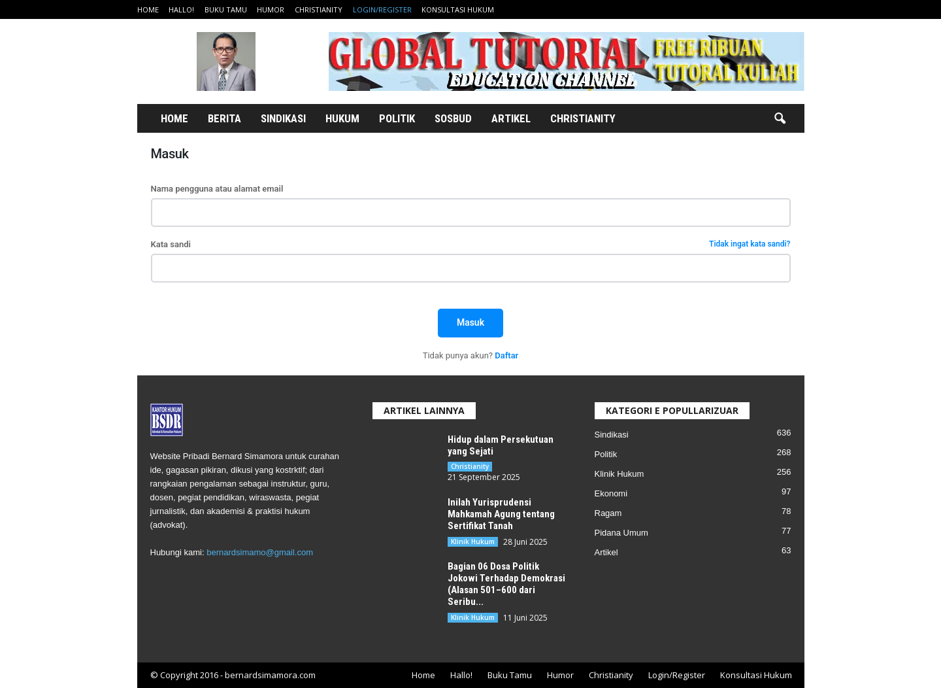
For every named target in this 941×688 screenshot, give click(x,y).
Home (148, 9)
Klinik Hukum (473, 541)
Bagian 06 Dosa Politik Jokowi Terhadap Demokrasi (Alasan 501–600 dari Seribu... (506, 584)
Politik (397, 118)
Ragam (608, 513)
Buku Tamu (226, 9)
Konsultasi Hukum (457, 9)
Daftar (506, 355)
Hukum (342, 118)
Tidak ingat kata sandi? (749, 244)
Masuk (470, 322)
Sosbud (453, 118)
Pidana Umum (621, 533)
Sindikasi (283, 118)
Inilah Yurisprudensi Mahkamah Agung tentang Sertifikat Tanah (501, 514)
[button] (779, 119)
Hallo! (181, 9)
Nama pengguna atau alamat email (217, 188)
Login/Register (382, 9)
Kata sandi (471, 244)
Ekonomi (611, 493)
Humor (270, 9)
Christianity (318, 9)
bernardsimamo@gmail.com (259, 552)
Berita (224, 118)
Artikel (511, 118)
